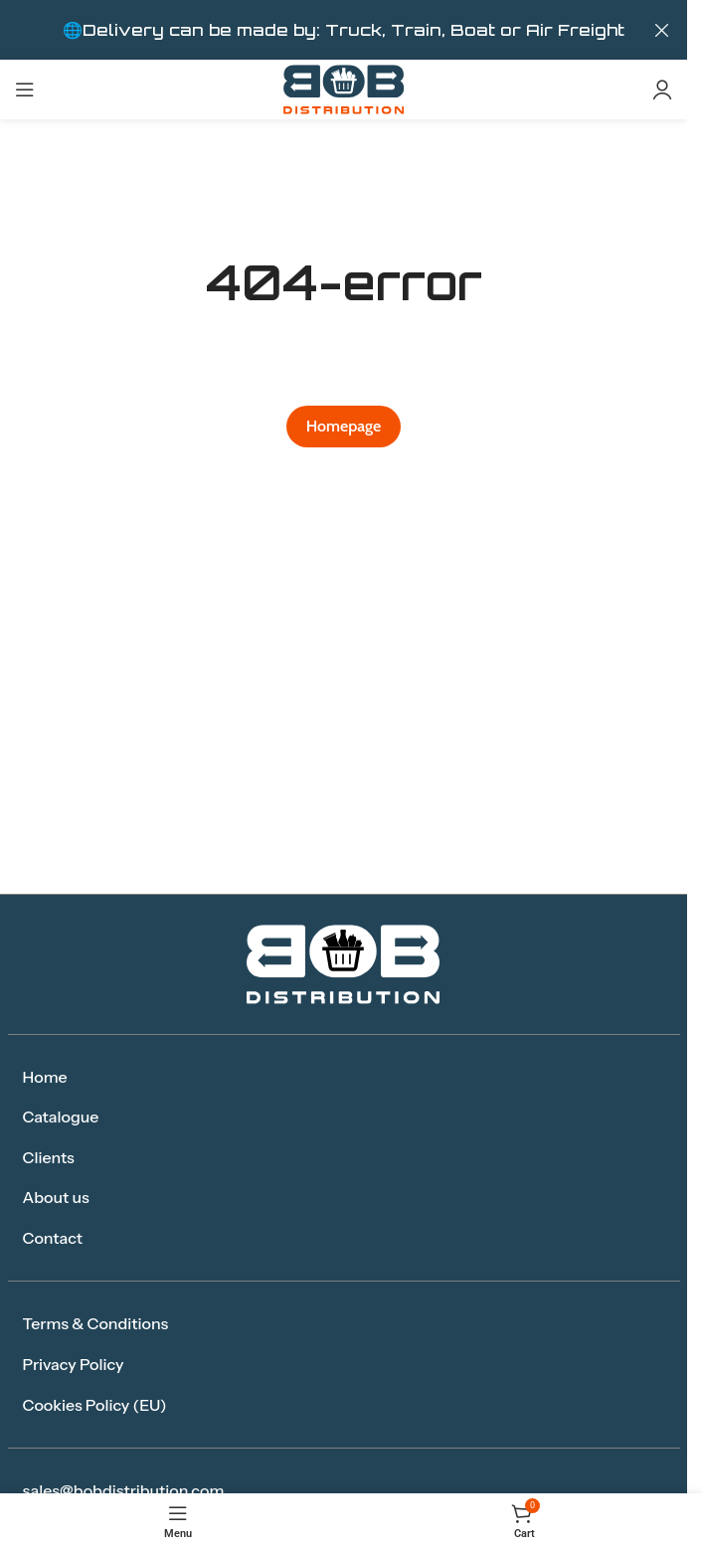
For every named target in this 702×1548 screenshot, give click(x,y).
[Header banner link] (343, 30)
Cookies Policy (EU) (95, 1405)
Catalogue (61, 1116)
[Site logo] (344, 88)
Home (45, 1077)
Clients (49, 1157)
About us (56, 1197)
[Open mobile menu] (25, 89)
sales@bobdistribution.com (124, 1490)
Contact (53, 1238)
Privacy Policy (73, 1364)
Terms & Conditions (96, 1323)
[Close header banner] (662, 30)
